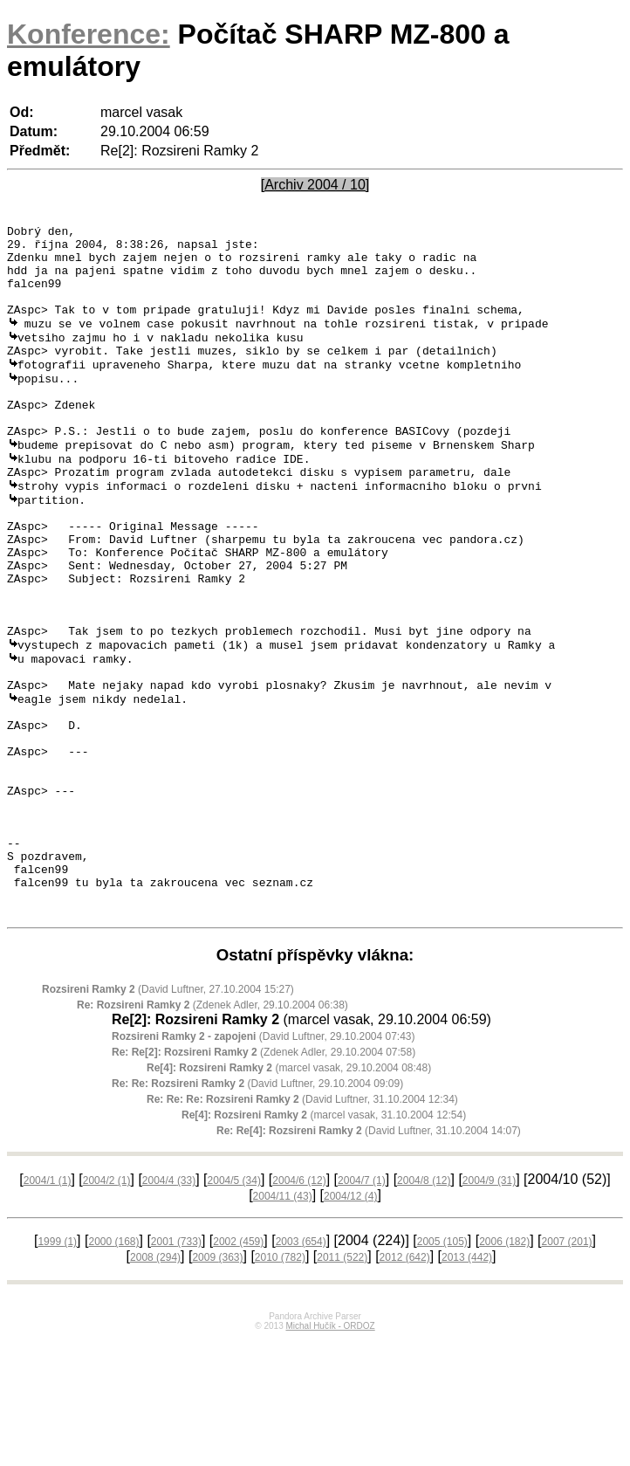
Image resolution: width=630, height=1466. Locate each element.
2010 (280, 1384)
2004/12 (350, 1323)
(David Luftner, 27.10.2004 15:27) (168, 1116)
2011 (342, 1384)
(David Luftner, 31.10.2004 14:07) (368, 1257)
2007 (567, 1368)
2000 (113, 1368)
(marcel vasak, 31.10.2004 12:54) (323, 1241)
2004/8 (423, 1307)
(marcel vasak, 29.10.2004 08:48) (289, 1194)
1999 (57, 1368)
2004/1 (48, 1307)
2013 (467, 1384)
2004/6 (298, 1307)
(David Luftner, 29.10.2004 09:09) (257, 1210)
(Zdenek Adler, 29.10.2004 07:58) (263, 1179)
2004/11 (282, 1323)
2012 (405, 1384)
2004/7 (362, 1307)
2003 (301, 1368)
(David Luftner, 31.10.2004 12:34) (302, 1226)
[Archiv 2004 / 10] (315, 184)
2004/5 (234, 1307)
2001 (176, 1368)
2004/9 (489, 1307)
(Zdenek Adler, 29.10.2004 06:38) (212, 1131)
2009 (217, 1384)
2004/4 (168, 1307)
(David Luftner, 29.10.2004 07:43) (263, 1163)
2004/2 (107, 1307)
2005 (442, 1368)
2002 (238, 1368)
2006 (504, 1368)
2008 (155, 1384)
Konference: (88, 34)
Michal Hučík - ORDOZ (329, 1452)
